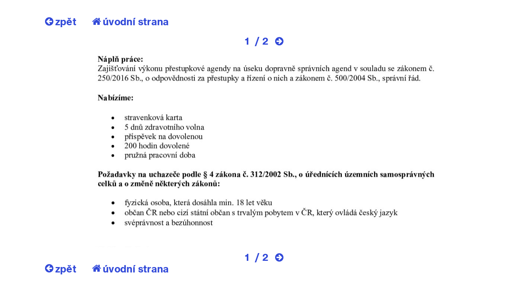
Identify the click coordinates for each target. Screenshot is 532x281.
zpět (60, 21)
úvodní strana (130, 21)
